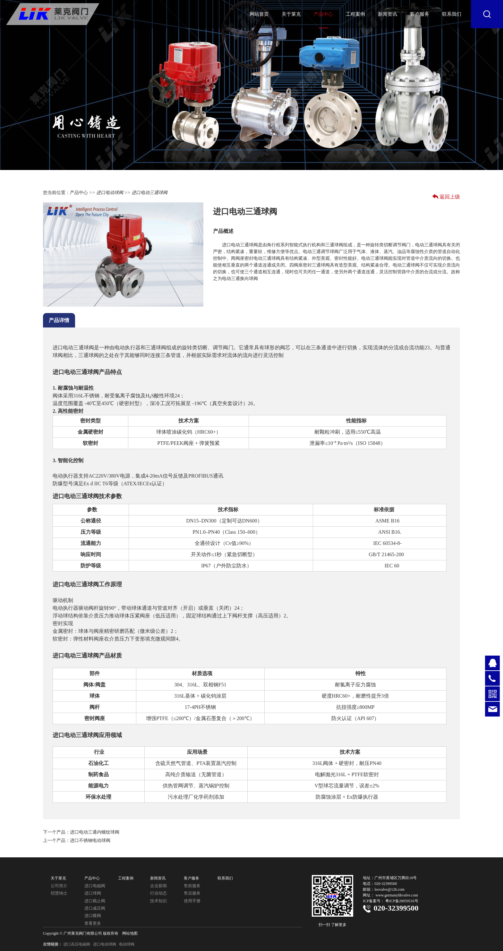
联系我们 (451, 14)
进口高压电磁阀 (76, 944)
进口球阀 (92, 893)
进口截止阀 (94, 900)
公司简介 (59, 885)
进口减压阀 (94, 908)
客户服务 (419, 14)
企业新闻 (158, 885)
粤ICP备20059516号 (401, 901)
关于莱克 (291, 14)
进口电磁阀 (94, 885)
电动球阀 (126, 944)
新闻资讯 (387, 14)
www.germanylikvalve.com (396, 895)
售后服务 (192, 893)
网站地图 (130, 933)
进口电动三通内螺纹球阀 (94, 832)
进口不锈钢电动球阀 (90, 840)
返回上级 (449, 197)
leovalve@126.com (389, 889)
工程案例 (355, 14)
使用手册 (192, 900)
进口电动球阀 (109, 192)
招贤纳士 (59, 893)
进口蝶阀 (92, 915)
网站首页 (259, 14)
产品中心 (323, 14)
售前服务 (192, 885)
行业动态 (158, 893)
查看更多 (92, 923)
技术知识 (158, 900)
